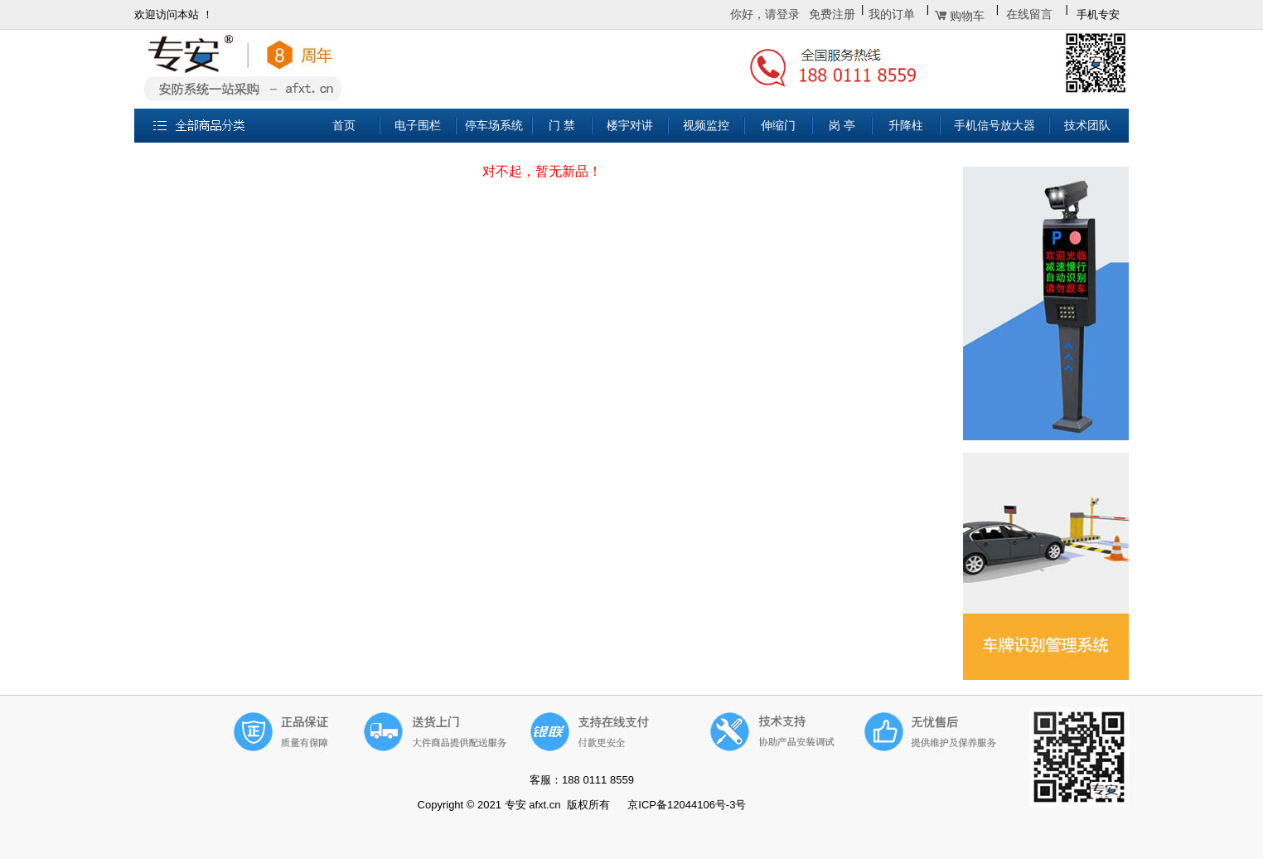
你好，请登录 (765, 14)
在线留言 (1029, 14)
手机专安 (1098, 14)
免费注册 (832, 14)
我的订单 (892, 14)
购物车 (967, 16)
